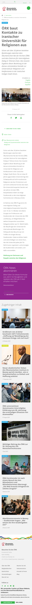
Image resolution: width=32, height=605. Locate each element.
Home (2, 15)
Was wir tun (5, 577)
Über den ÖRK (6, 565)
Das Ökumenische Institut (11, 140)
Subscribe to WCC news (13, 128)
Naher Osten (7, 134)
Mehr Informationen (6, 599)
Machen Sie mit (21, 565)
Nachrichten (8, 15)
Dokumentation (21, 568)
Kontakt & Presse (22, 571)
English (28, 80)
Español (27, 84)
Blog (18, 574)
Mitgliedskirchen (6, 568)
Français (27, 82)
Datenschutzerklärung (8, 285)
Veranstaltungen (6, 574)
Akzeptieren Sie (7, 602)
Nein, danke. (19, 602)
